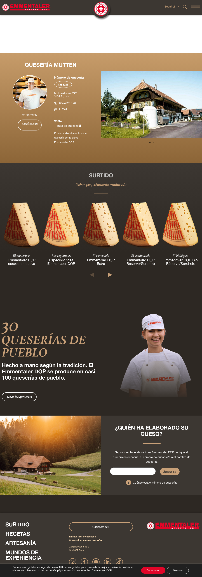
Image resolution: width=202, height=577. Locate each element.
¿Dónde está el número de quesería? (155, 444)
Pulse (9, 545)
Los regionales (61, 217)
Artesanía (20, 505)
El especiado (101, 217)
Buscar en (169, 433)
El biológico (180, 217)
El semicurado (140, 217)
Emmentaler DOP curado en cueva (22, 223)
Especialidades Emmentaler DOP (61, 223)
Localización (30, 85)
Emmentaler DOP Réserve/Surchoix (140, 223)
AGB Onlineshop (134, 558)
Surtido (17, 486)
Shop (12, 538)
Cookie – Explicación (153, 558)
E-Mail (63, 70)
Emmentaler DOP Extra (101, 223)
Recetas (17, 495)
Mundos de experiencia (23, 517)
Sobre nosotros (30, 529)
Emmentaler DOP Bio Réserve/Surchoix (180, 223)
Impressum (67, 558)
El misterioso (21, 217)
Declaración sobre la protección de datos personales (99, 558)
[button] (105, 67)
